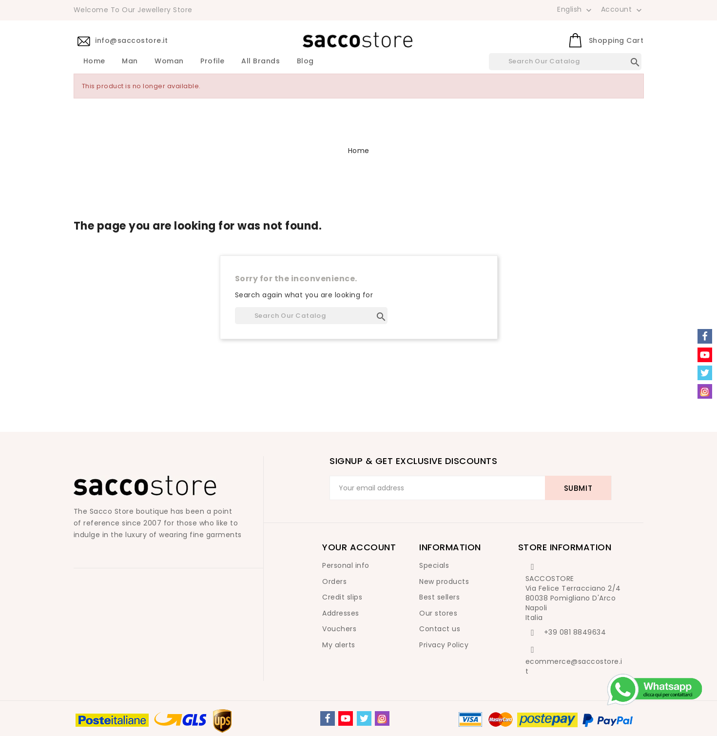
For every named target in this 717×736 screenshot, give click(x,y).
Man (130, 61)
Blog (305, 61)
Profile (212, 61)
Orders (334, 581)
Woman (169, 61)
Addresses (340, 613)
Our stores (438, 613)
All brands (260, 61)
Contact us (439, 629)
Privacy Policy (443, 645)
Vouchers (339, 629)
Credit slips (342, 597)
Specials (434, 565)
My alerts (338, 645)
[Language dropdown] (575, 9)
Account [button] (622, 10)
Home (94, 61)
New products (444, 581)
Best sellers (439, 597)
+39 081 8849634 (575, 632)
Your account (359, 547)
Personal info (345, 565)
